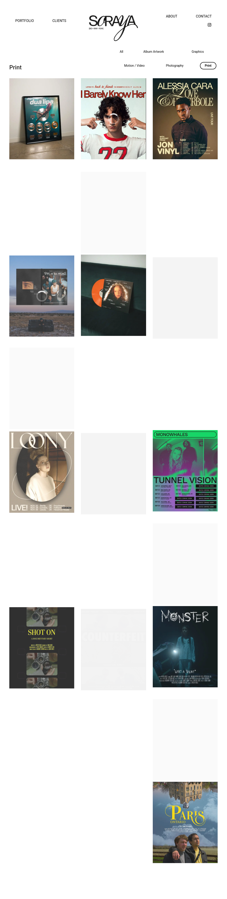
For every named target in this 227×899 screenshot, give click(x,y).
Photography (175, 65)
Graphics (198, 51)
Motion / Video (134, 65)
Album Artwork (153, 51)
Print (208, 65)
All (121, 51)
